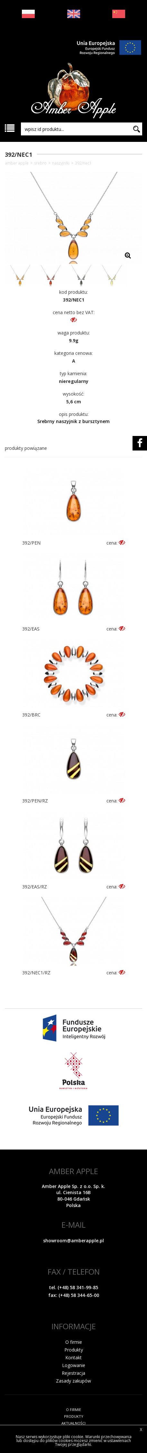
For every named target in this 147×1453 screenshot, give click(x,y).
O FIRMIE (73, 1409)
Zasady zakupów (73, 1381)
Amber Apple (17, 163)
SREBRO (40, 163)
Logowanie (73, 1365)
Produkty (73, 1350)
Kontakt (73, 1357)
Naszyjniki (60, 163)
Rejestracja (73, 1373)
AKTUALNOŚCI (73, 1423)
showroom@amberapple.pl (73, 1240)
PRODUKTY (73, 1416)
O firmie (73, 1342)
